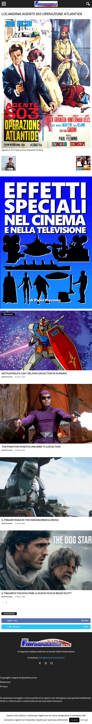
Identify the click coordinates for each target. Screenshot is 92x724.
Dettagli (84, 719)
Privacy (4, 686)
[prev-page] (2, 602)
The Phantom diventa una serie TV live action (31, 446)
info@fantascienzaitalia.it (52, 657)
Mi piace (85, 620)
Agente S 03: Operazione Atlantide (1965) (22, 9)
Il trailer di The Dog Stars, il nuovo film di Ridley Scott (36, 593)
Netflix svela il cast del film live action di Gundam (34, 373)
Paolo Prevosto (6, 377)
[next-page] (6, 602)
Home (3, 9)
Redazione (5, 682)
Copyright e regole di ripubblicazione (18, 677)
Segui (86, 627)
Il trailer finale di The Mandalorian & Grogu (30, 519)
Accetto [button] (74, 720)
